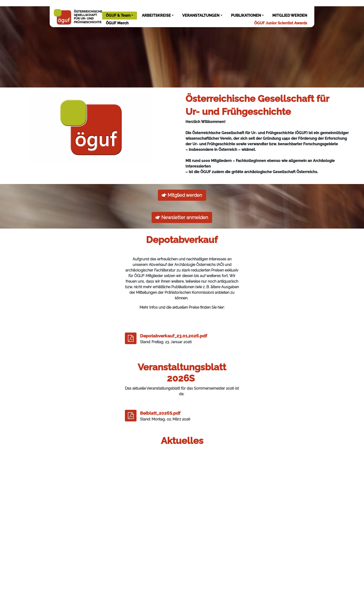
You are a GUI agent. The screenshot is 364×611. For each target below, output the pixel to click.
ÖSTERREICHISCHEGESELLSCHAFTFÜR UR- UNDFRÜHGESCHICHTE (77, 16)
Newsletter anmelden (182, 217)
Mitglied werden (182, 195)
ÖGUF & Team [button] (118, 15)
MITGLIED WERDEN (289, 15)
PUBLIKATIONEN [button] (246, 15)
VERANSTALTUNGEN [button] (200, 15)
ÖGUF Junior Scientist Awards (280, 23)
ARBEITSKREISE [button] (156, 15)
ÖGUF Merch (117, 23)
